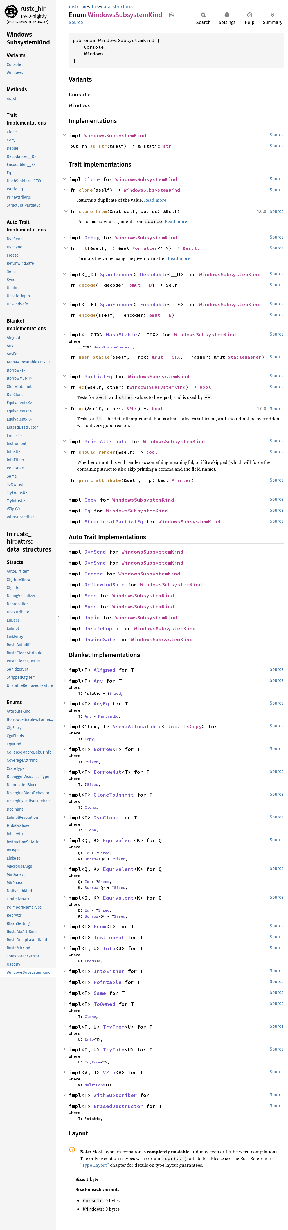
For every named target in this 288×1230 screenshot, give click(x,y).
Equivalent (118, 840)
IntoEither (109, 971)
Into (109, 948)
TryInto (114, 1049)
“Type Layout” (94, 1165)
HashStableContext (113, 347)
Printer (181, 480)
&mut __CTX (166, 357)
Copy (90, 499)
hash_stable (94, 357)
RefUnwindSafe (104, 584)
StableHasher (245, 357)
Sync (90, 606)
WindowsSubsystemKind (115, 135)
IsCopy (192, 726)
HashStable (121, 334)
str (167, 146)
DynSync (95, 562)
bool (205, 387)
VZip (109, 1072)
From (100, 926)
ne (81, 408)
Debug (92, 237)
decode (87, 285)
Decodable (154, 274)
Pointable (108, 982)
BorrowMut (108, 772)
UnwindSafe (99, 639)
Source (76, 22)
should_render (97, 452)
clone (86, 190)
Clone (92, 179)
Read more (155, 200)
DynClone (106, 817)
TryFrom (114, 1027)
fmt (83, 248)
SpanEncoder (117, 304)
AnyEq (101, 703)
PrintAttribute (106, 441)
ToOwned (104, 1004)
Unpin (92, 617)
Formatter (145, 248)
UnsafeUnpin (101, 628)
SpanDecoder (117, 274)
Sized (115, 693)
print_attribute (100, 480)
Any (98, 681)
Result (191, 248)
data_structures (117, 7)
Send (90, 595)
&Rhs (132, 408)
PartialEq (98, 376)
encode (87, 315)
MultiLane (95, 1084)
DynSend (95, 551)
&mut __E (160, 315)
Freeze (93, 573)
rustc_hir (33, 8)
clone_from (93, 211)
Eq (87, 510)
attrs (94, 7)
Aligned (104, 670)
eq (81, 387)
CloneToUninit (114, 794)
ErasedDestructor (118, 1106)
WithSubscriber (115, 1095)
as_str (98, 146)
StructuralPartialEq (113, 521)
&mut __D (140, 285)
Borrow (103, 749)
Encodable (154, 304)
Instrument (109, 937)
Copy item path (171, 14)
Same (100, 993)
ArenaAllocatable (137, 726)
